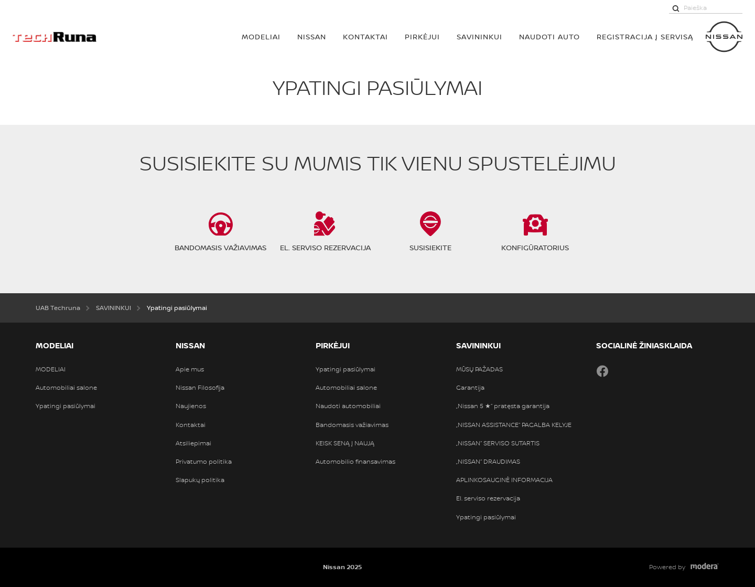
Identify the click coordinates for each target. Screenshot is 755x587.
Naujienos (191, 406)
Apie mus (190, 369)
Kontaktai (365, 36)
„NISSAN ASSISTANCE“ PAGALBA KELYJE (513, 425)
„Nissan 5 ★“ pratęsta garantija (502, 406)
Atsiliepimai (193, 443)
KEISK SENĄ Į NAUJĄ (345, 443)
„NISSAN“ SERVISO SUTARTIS (498, 443)
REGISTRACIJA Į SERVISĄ (645, 36)
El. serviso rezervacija (488, 498)
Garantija (470, 387)
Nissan (311, 36)
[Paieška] (676, 8)
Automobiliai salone (66, 387)
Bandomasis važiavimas (352, 425)
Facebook (602, 371)
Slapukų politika (200, 480)
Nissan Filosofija (200, 387)
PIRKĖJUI (422, 36)
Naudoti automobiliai (348, 406)
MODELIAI (261, 36)
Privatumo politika (204, 461)
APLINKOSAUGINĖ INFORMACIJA (504, 480)
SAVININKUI (479, 36)
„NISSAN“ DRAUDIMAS (488, 461)
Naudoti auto (549, 36)
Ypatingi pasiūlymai (65, 406)
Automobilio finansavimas (355, 461)
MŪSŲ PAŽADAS (479, 369)
